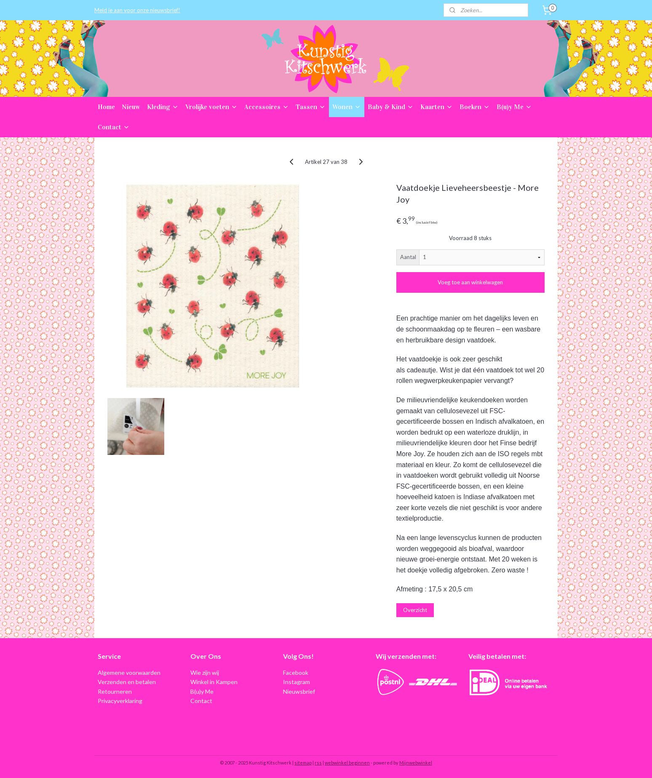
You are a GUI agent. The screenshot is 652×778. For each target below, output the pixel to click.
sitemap (303, 762)
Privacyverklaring (120, 700)
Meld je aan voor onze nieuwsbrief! (137, 10)
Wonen (346, 107)
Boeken (475, 107)
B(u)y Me (514, 107)
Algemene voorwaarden (129, 672)
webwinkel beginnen (347, 762)
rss (318, 762)
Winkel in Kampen (214, 681)
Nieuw (131, 107)
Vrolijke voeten (211, 107)
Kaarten (436, 107)
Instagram (296, 681)
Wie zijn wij (204, 672)
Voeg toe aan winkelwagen (470, 282)
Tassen (311, 107)
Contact (114, 127)
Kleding (163, 107)
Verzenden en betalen (127, 681)
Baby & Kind (391, 107)
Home (106, 107)
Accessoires (266, 107)
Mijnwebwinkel (415, 762)
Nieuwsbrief (299, 691)
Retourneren (115, 691)
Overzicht (415, 610)
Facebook (295, 672)
